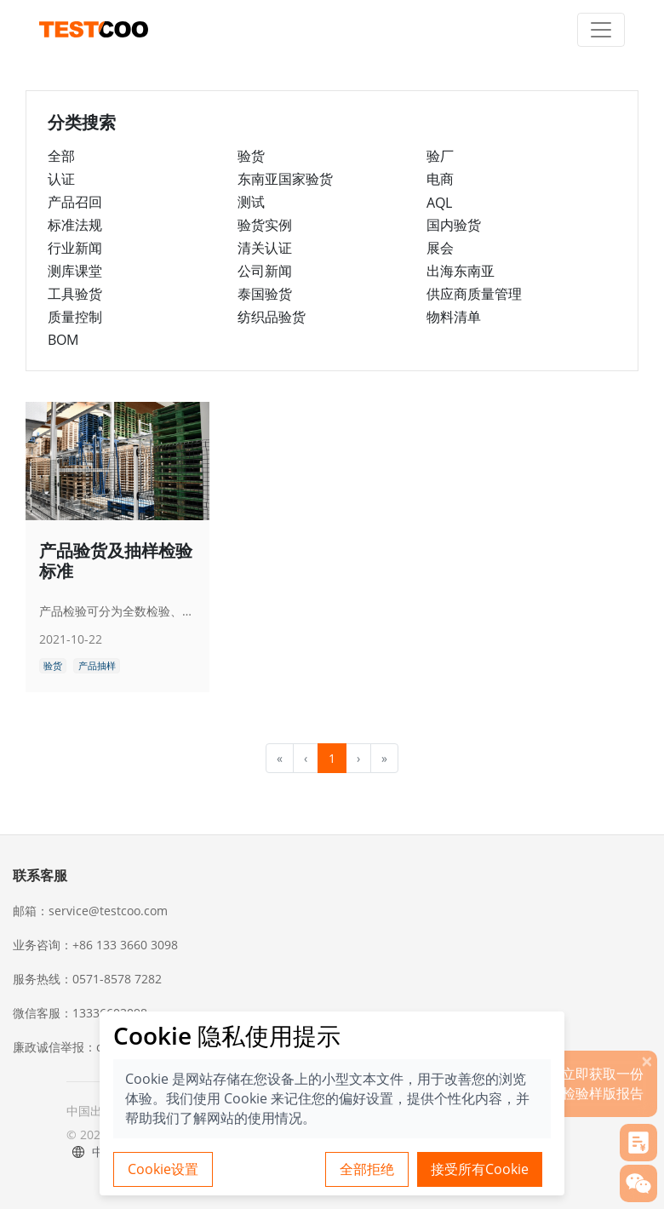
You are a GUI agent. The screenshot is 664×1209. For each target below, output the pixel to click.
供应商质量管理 (474, 293)
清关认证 (265, 247)
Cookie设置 (163, 1169)
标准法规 (75, 224)
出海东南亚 (460, 270)
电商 (440, 178)
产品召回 (75, 201)
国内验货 (453, 224)
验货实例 (265, 224)
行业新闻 (75, 247)
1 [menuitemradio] (332, 758)
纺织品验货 (272, 316)
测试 (251, 201)
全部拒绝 (367, 1169)
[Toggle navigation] (601, 30)
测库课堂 (75, 270)
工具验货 (75, 293)
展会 (440, 247)
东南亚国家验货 (285, 178)
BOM (63, 339)
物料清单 (453, 316)
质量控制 (75, 316)
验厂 (440, 155)
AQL (439, 202)
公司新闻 (265, 270)
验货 (251, 155)
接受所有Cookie (480, 1169)
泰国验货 (265, 293)
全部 (61, 155)
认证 (61, 178)
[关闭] (647, 1061)
